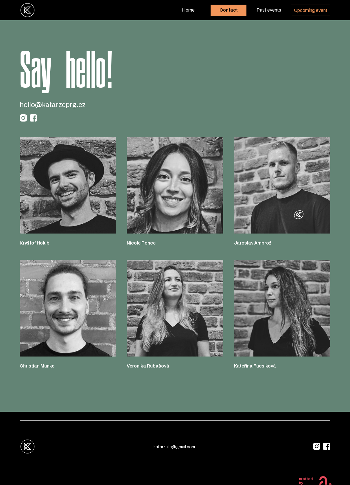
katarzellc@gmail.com (174, 447)
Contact (229, 10)
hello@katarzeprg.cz (53, 105)
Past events (269, 10)
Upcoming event (310, 10)
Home (188, 10)
